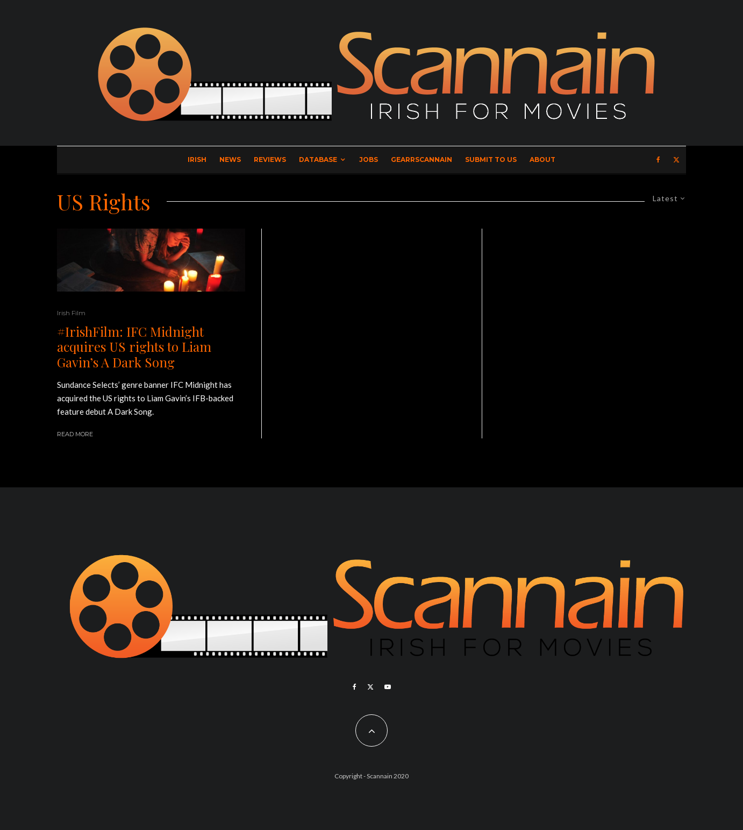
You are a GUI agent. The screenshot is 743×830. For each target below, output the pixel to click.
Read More (75, 434)
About (542, 159)
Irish (197, 159)
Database (318, 159)
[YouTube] (387, 687)
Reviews (270, 159)
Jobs (368, 159)
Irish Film (71, 313)
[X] (676, 159)
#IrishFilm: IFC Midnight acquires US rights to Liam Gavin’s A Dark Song (134, 347)
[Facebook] (658, 159)
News (230, 159)
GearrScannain (421, 159)
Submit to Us (491, 159)
